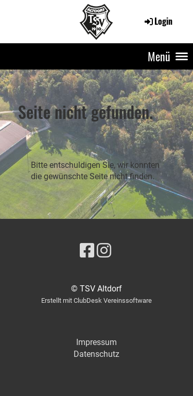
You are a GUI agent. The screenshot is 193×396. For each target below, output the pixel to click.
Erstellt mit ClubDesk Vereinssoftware (96, 300)
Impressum (96, 342)
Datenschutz (96, 354)
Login (157, 21)
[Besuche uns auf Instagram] (104, 251)
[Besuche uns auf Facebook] (87, 251)
